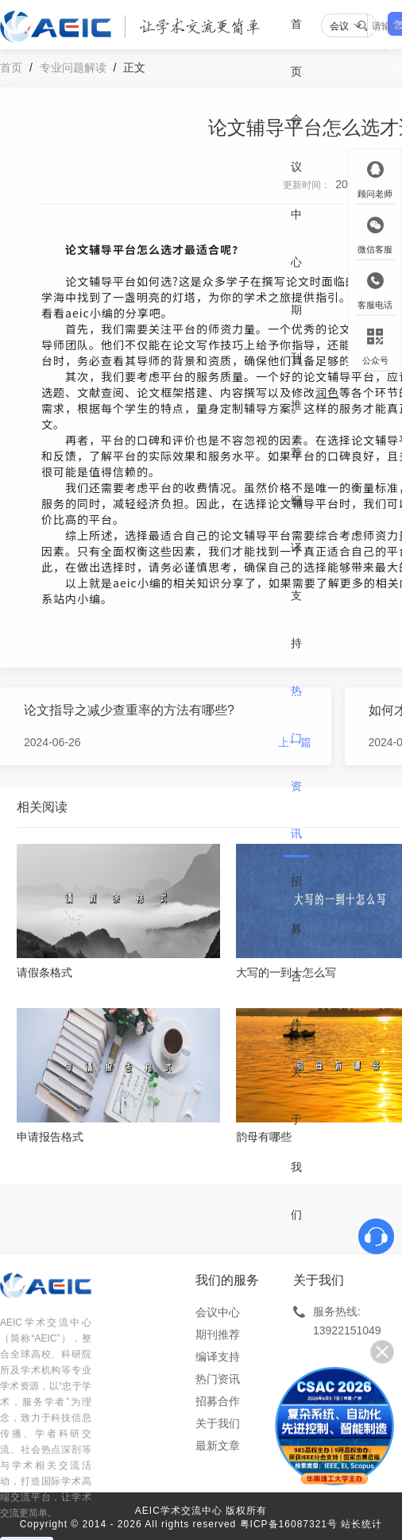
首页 (296, 47)
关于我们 (296, 1143)
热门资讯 (296, 762)
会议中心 (296, 190)
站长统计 (361, 1524)
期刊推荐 (296, 381)
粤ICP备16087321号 (289, 1524)
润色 (327, 392)
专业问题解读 (73, 67)
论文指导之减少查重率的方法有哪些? (129, 710)
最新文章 (217, 1445)
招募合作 (296, 952)
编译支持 (296, 571)
